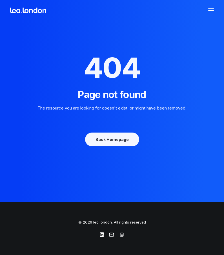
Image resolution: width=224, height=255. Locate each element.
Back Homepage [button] (112, 139)
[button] (211, 10)
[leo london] (28, 10)
